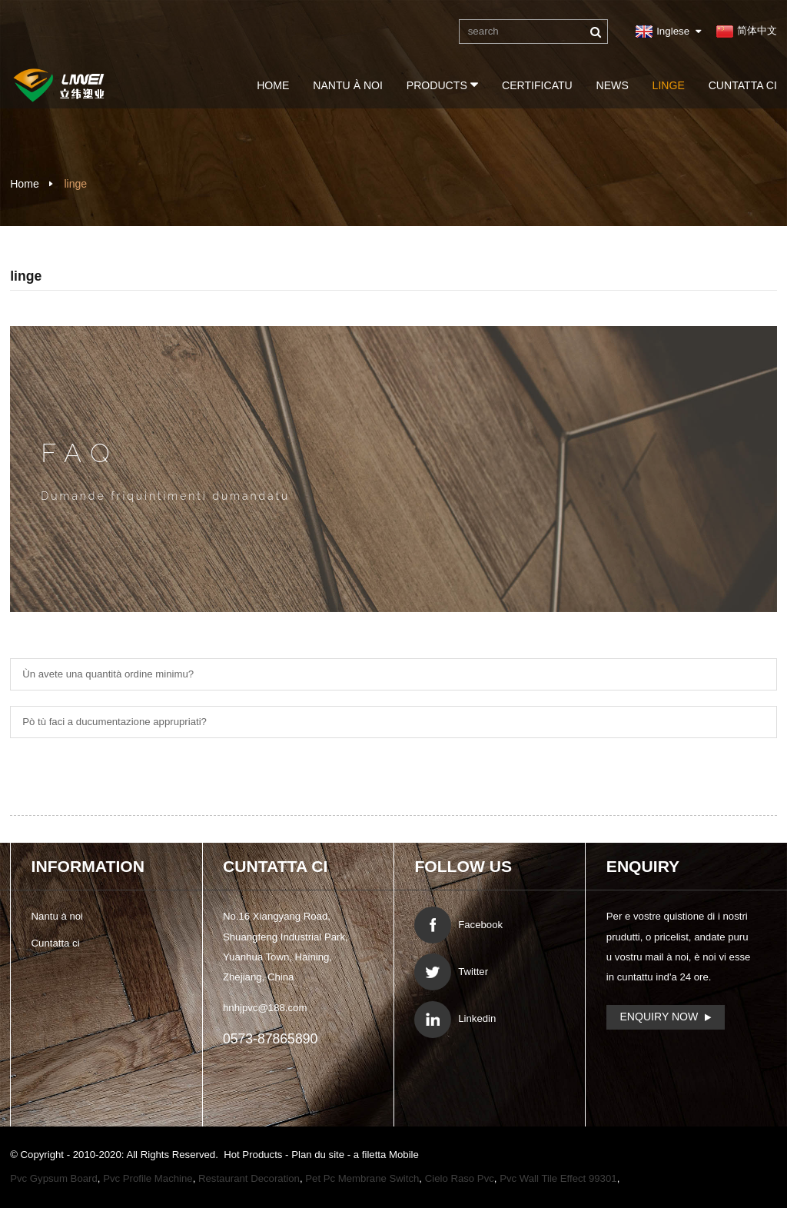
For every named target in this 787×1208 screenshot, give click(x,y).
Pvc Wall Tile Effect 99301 (558, 1178)
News (612, 85)
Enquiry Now (658, 1016)
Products (442, 85)
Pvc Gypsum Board (54, 1178)
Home (273, 85)
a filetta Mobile (386, 1154)
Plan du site (319, 1154)
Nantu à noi (348, 85)
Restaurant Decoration (249, 1178)
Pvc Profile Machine (148, 1178)
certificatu (537, 85)
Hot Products (254, 1154)
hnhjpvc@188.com (265, 1007)
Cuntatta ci (743, 85)
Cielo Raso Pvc (459, 1178)
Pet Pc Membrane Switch (362, 1178)
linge (669, 85)
